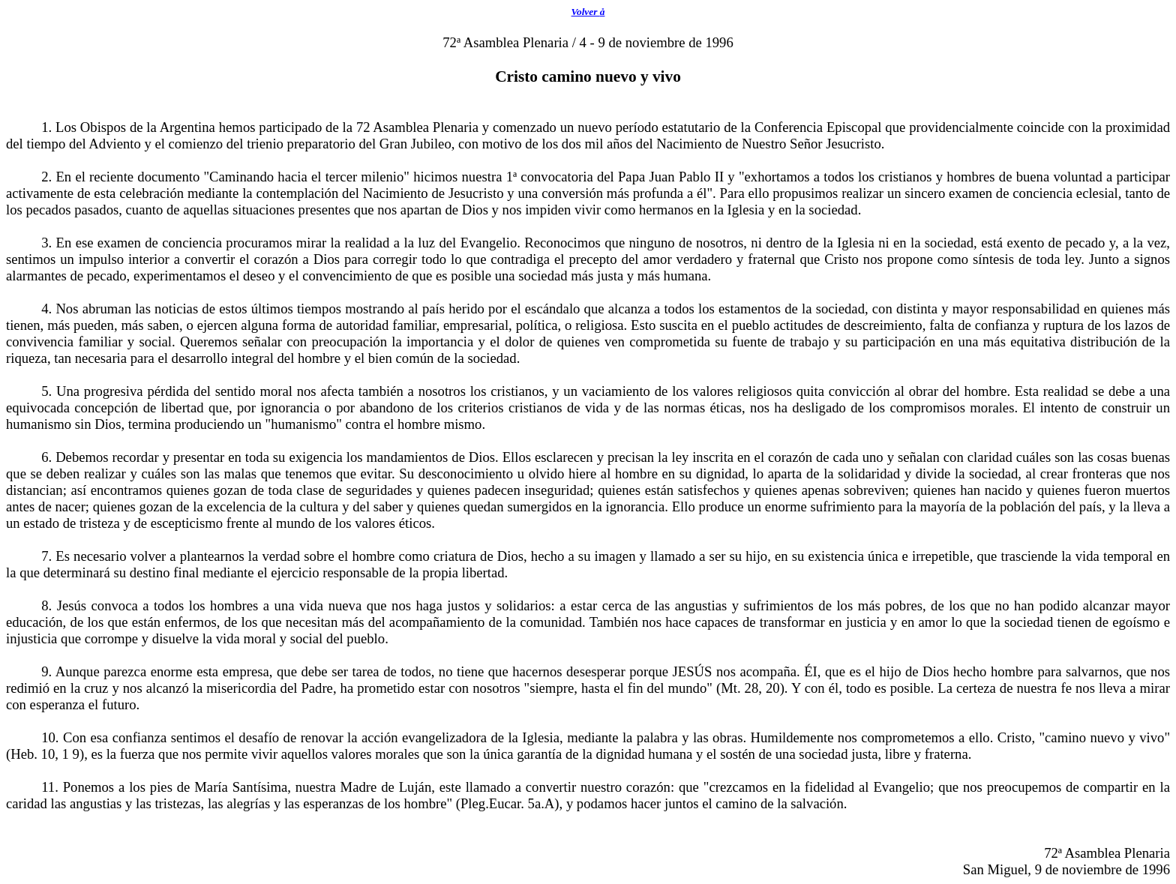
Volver (588, 11)
